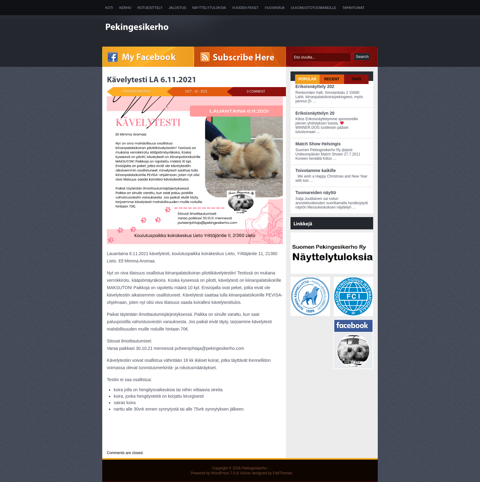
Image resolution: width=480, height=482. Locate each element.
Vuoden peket (245, 8)
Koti (109, 8)
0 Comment (256, 91)
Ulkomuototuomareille (313, 8)
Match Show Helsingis (318, 143)
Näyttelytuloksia (209, 8)
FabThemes (282, 473)
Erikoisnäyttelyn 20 (315, 113)
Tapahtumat (353, 8)
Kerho (125, 8)
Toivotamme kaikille (315, 170)
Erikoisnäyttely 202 (314, 86)
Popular (307, 79)
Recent (331, 79)
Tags (356, 79)
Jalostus (177, 8)
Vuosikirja (275, 8)
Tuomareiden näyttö (315, 192)
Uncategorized (144, 441)
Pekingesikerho (254, 468)
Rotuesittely (150, 8)
